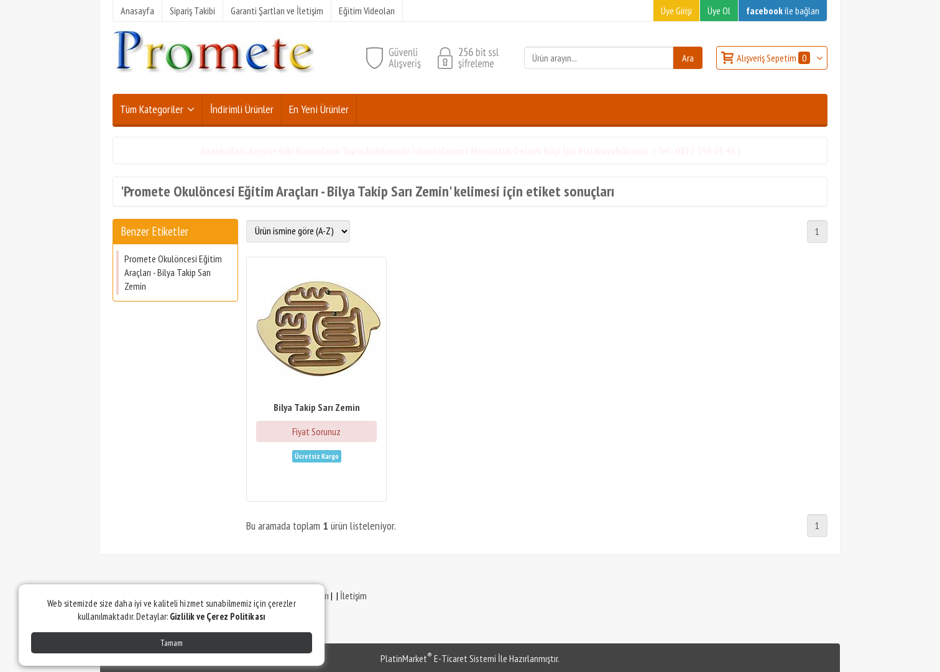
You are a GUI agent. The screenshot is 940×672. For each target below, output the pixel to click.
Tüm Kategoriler (151, 109)
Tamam (171, 642)
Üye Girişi (676, 10)
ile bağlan (782, 10)
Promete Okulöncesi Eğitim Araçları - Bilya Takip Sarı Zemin (173, 272)
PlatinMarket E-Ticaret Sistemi (438, 658)
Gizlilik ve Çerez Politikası (217, 616)
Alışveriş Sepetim (774, 58)
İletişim (353, 595)
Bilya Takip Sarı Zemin (317, 407)
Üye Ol (718, 10)
